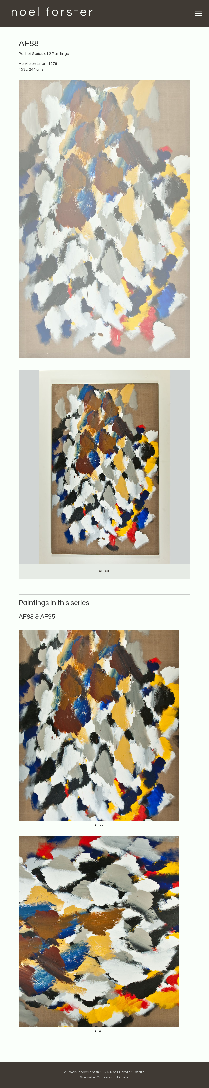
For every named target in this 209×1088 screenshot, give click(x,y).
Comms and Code (113, 1077)
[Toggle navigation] (198, 13)
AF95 (99, 1031)
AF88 (99, 825)
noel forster (53, 12)
